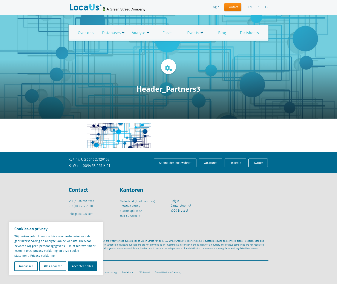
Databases (111, 33)
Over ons (85, 33)
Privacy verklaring (42, 255)
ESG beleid (144, 273)
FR (266, 7)
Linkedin (235, 163)
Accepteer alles (82, 266)
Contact (232, 7)
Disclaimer (127, 273)
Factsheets (249, 33)
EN (250, 7)
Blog (222, 33)
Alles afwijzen (52, 266)
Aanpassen (26, 266)
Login (215, 7)
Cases (167, 33)
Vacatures (210, 163)
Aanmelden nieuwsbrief (175, 163)
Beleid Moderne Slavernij (168, 273)
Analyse (138, 33)
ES (258, 7)
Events (193, 33)
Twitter (258, 163)
